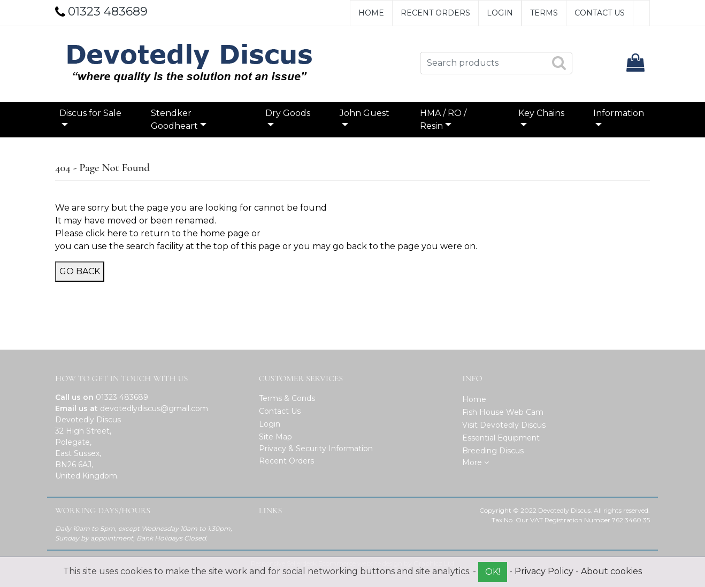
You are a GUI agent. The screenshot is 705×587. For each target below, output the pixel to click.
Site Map (275, 437)
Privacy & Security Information (316, 448)
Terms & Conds (287, 398)
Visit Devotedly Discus (504, 425)
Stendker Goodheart (174, 119)
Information (618, 113)
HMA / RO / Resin (443, 119)
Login (500, 13)
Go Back (79, 271)
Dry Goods (287, 113)
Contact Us (599, 13)
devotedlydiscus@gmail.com (154, 408)
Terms (544, 13)
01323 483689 (122, 397)
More (475, 462)
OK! (492, 572)
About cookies (611, 571)
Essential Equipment (501, 438)
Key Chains (541, 113)
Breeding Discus (493, 450)
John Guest (364, 113)
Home (371, 13)
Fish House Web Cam (502, 412)
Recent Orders (435, 13)
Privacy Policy (544, 571)
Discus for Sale (90, 113)
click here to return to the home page (167, 233)
